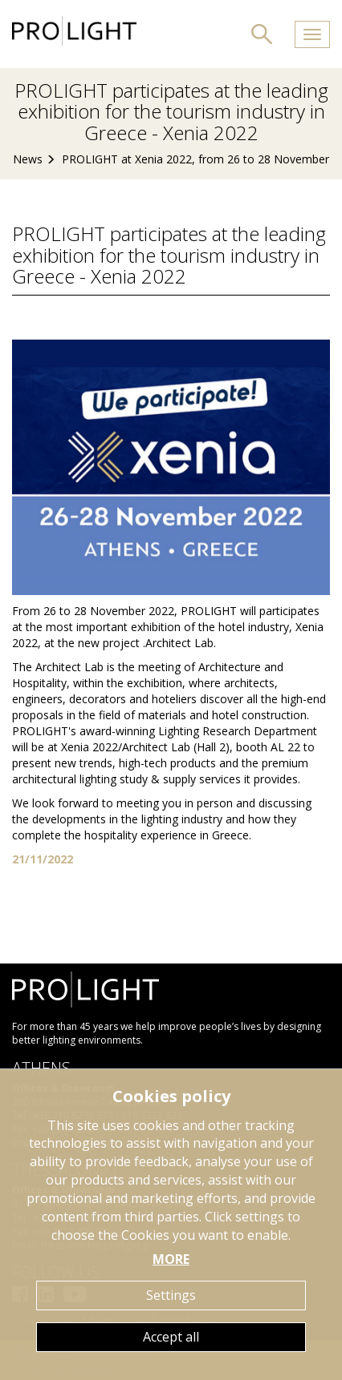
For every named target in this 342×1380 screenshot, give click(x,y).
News (28, 159)
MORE (171, 1259)
